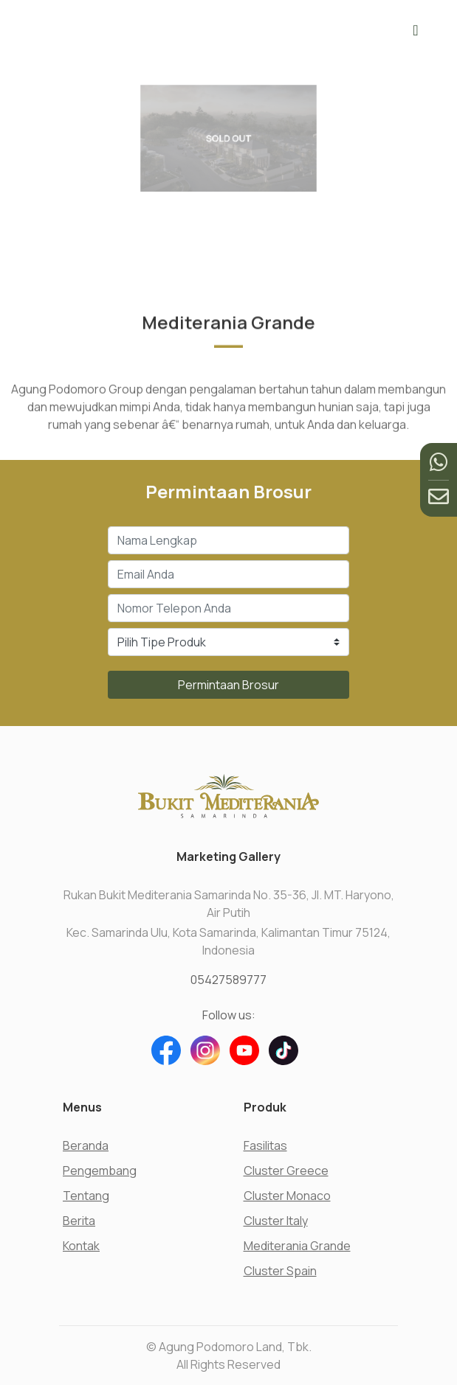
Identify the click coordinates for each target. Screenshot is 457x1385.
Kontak (81, 1246)
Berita (79, 1221)
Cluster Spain (280, 1271)
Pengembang (100, 1170)
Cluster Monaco (287, 1195)
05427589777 (228, 979)
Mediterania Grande (297, 1246)
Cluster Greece (286, 1170)
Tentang (86, 1195)
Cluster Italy (276, 1221)
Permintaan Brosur (228, 685)
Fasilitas (265, 1145)
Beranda (86, 1145)
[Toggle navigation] (415, 30)
